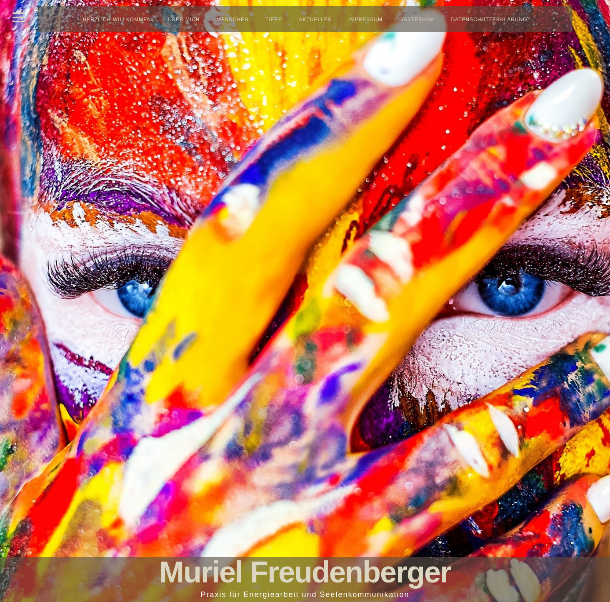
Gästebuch (416, 19)
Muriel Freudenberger (305, 572)
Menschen (233, 19)
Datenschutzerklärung (489, 19)
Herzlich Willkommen (117, 19)
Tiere (273, 19)
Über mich (184, 19)
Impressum (365, 19)
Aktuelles (315, 19)
